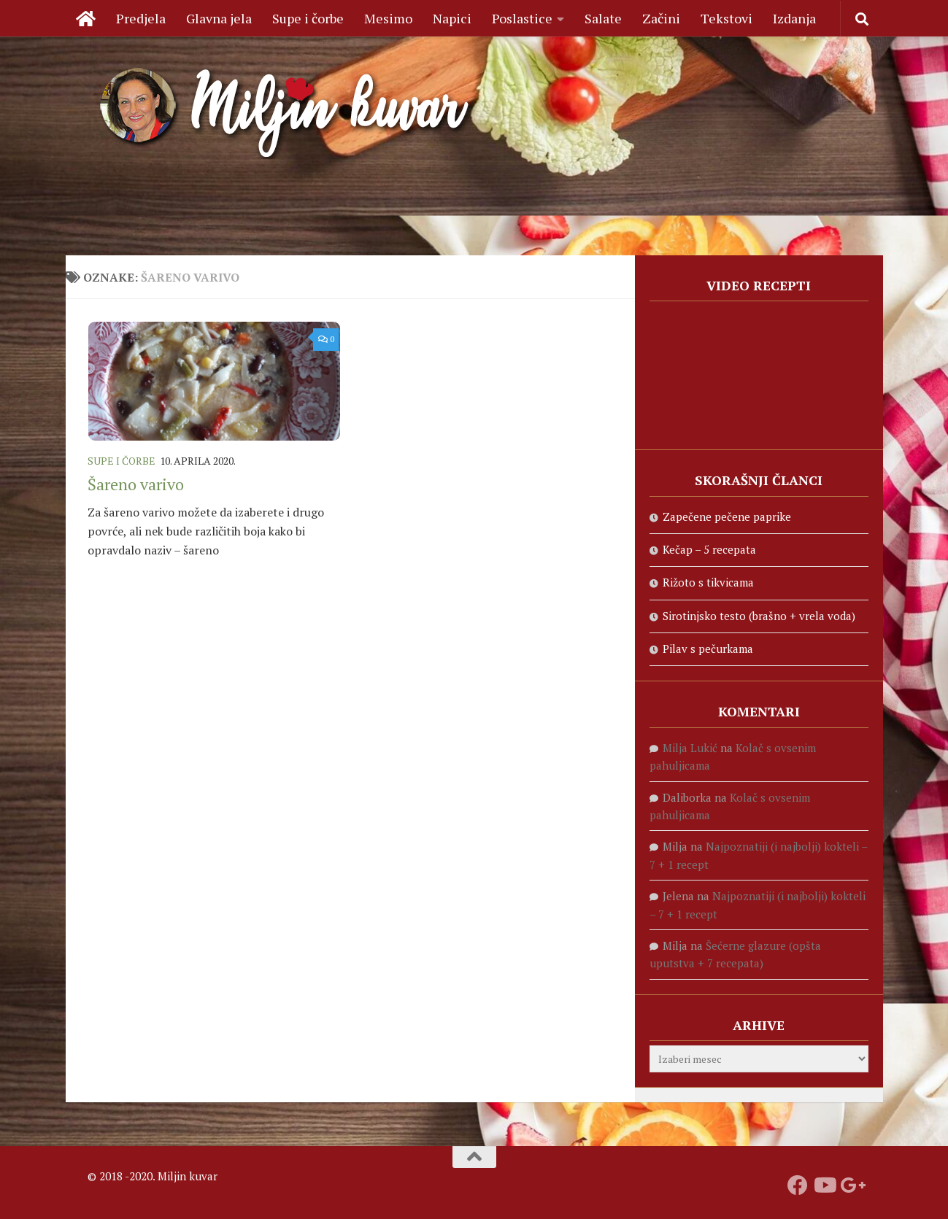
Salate (603, 18)
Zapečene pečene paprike (727, 516)
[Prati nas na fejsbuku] (797, 1185)
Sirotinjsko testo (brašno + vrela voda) (759, 615)
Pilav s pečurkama (708, 648)
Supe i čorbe (308, 18)
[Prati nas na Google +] (850, 1185)
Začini (661, 18)
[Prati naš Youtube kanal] (824, 1185)
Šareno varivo (136, 484)
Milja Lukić (690, 747)
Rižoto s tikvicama (708, 582)
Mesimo (388, 18)
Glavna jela (219, 18)
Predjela (141, 18)
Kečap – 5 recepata (709, 549)
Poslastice (522, 18)
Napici (452, 18)
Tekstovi (726, 18)
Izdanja (794, 18)
